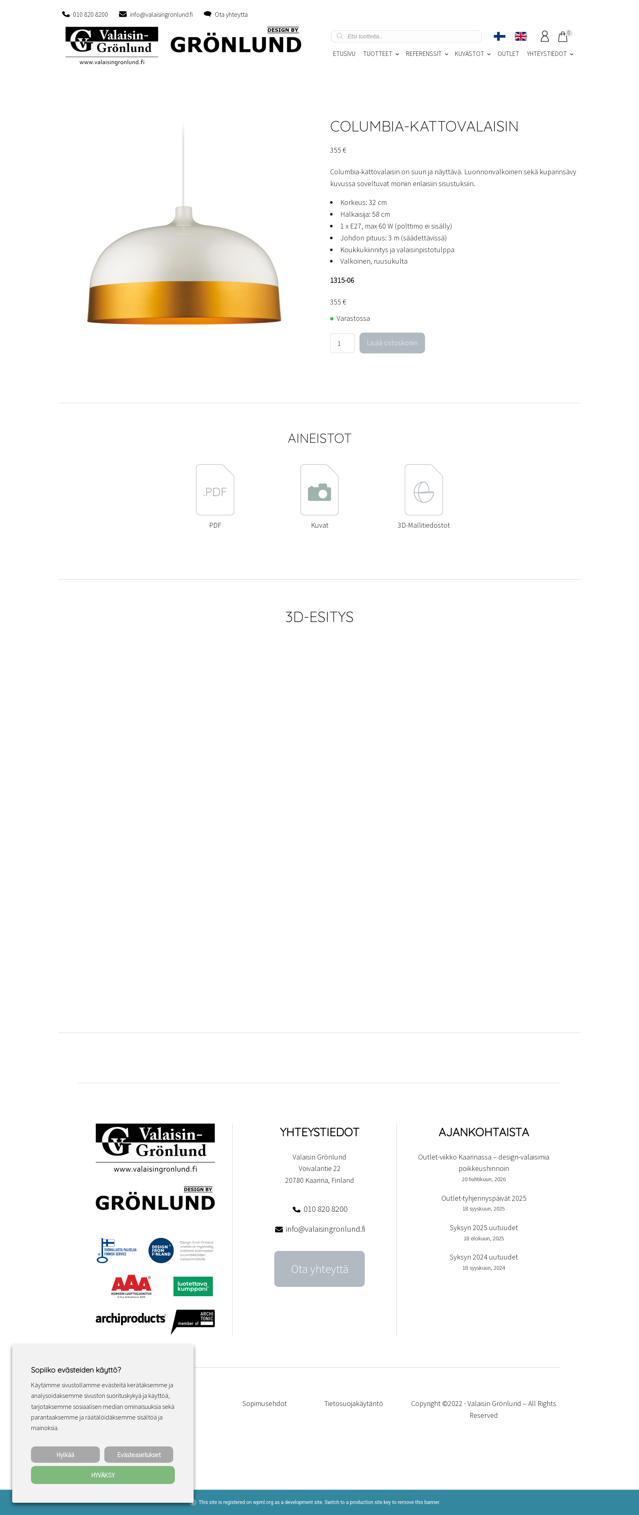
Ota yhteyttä (231, 14)
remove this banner (418, 1502)
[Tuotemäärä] (342, 343)
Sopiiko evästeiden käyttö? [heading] (76, 1370)
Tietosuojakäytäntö (353, 1403)
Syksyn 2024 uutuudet (484, 1257)
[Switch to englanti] (521, 36)
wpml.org (263, 1502)
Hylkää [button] (65, 1455)
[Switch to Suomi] (499, 36)
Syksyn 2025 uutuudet (484, 1227)
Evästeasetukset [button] (139, 1455)
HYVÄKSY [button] (103, 1475)
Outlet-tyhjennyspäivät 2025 (484, 1198)
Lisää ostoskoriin (392, 342)
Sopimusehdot (264, 1403)
